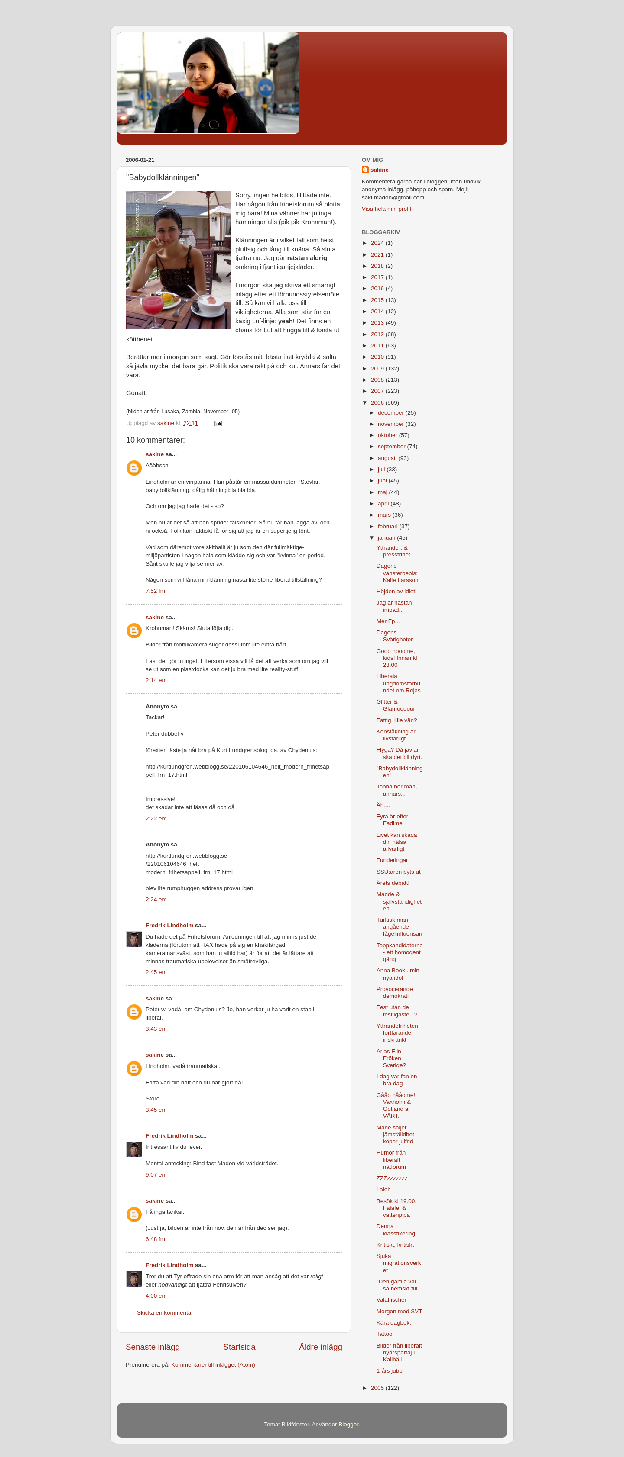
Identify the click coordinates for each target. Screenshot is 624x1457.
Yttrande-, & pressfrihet (393, 551)
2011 (378, 345)
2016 (378, 288)
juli (382, 469)
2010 (378, 357)
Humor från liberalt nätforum (391, 1159)
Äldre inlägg (320, 1346)
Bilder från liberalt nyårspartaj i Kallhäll (399, 1352)
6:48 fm (155, 1239)
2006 (378, 402)
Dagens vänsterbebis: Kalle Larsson (398, 573)
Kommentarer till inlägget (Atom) (213, 1364)
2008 (378, 379)
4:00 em (156, 1296)
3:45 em (156, 1109)
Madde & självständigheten (399, 901)
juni (383, 480)
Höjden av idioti (396, 591)
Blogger (348, 1424)
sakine (155, 454)
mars (385, 514)
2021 (378, 254)
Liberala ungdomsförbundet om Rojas (399, 683)
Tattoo (385, 1334)
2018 (378, 266)
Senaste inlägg (153, 1346)
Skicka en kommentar (165, 1312)
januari (387, 537)
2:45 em (156, 972)
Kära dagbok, (394, 1322)
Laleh (384, 1189)
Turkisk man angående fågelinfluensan (399, 927)
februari (389, 526)
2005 (378, 1388)
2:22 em (156, 818)
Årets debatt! (393, 883)
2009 (378, 368)
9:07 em (156, 1174)
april (384, 503)
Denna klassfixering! (397, 1229)
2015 (378, 300)
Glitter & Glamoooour (396, 705)
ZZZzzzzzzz (392, 1178)
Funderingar (392, 860)
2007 (378, 391)
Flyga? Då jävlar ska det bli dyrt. (399, 753)
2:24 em (156, 899)
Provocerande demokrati (395, 992)
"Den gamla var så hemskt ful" (398, 1285)
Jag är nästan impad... (394, 606)
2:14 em (156, 680)
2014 (378, 311)
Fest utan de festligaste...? (397, 1010)
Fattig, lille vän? (397, 720)
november (392, 424)
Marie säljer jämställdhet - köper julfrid (397, 1134)
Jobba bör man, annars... (397, 790)
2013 (378, 322)
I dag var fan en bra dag (397, 1080)
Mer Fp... (388, 621)
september (392, 446)
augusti (388, 458)
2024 (378, 243)
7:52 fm (155, 591)
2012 (378, 334)
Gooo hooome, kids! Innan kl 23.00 (397, 658)
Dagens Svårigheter (395, 636)
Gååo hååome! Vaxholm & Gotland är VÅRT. (396, 1105)
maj (383, 492)
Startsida (239, 1346)
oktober (388, 435)
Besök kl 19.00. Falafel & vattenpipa (396, 1208)
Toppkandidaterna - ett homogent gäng (400, 952)
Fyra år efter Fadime (393, 820)
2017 (378, 277)
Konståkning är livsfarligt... (396, 735)
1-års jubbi (390, 1370)
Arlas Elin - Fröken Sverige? (391, 1058)
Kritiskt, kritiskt (395, 1245)
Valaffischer (391, 1299)
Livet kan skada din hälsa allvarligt (397, 842)
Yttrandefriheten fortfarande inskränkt (397, 1033)
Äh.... (383, 805)
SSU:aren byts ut (399, 871)
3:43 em (156, 1029)
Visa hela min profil (386, 209)
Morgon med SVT (399, 1311)
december (392, 412)
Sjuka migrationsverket (399, 1263)
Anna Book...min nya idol (398, 974)
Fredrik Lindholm (169, 925)
